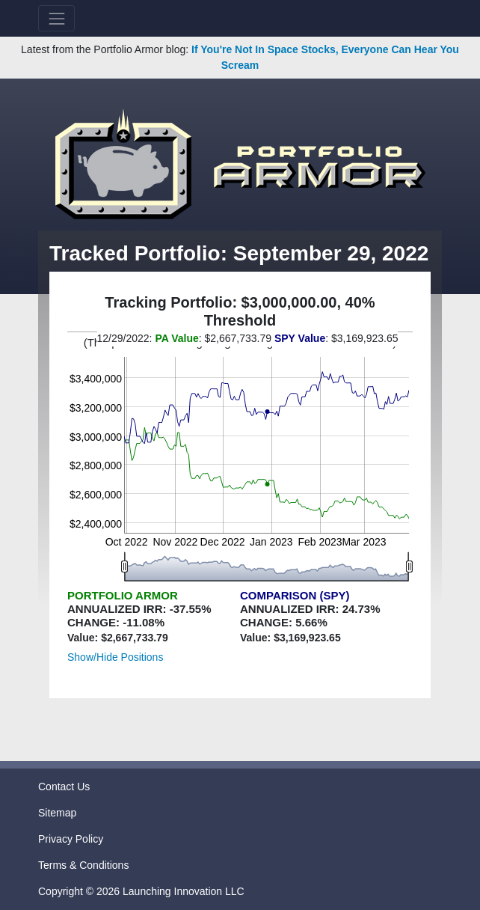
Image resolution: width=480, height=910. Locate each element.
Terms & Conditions (83, 865)
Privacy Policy (70, 839)
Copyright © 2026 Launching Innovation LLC (141, 891)
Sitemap (57, 813)
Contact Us (64, 787)
